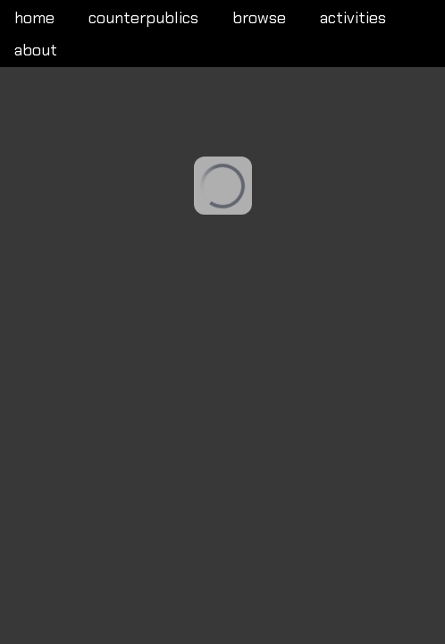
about (35, 50)
